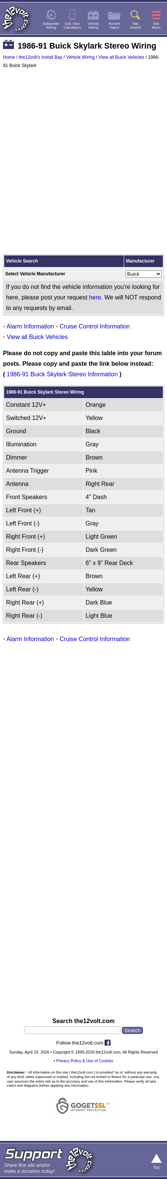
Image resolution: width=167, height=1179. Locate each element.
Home (9, 57)
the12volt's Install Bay (40, 57)
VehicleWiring (93, 25)
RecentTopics (114, 25)
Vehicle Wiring (80, 57)
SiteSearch (135, 25)
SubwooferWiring (51, 25)
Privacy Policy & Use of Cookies (85, 1060)
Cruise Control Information (95, 326)
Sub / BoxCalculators (72, 25)
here (95, 297)
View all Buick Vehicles (121, 57)
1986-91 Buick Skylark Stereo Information (62, 374)
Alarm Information (30, 326)
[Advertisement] (83, 163)
